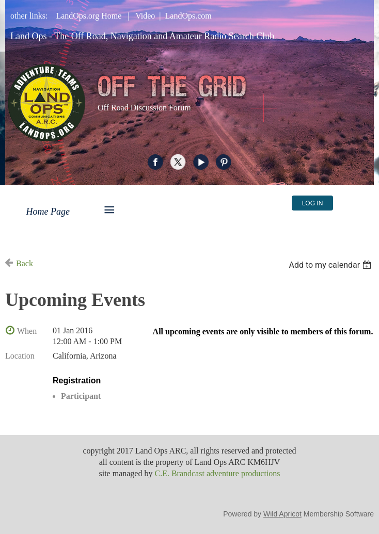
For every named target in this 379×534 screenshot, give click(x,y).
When (27, 331)
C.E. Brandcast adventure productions (217, 473)
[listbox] (331, 264)
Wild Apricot (282, 514)
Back (24, 263)
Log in (312, 203)
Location (20, 355)
